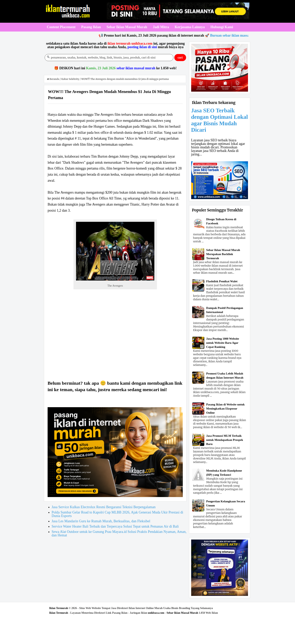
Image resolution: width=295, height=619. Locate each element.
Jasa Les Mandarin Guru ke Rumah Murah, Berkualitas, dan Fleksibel (101, 521)
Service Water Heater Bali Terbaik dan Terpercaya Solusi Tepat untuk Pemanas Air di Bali (115, 526)
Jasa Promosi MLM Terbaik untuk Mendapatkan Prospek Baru (224, 440)
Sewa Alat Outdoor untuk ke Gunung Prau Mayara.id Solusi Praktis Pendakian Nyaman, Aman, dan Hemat (119, 533)
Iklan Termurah (58, 608)
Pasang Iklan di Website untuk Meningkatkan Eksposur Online (225, 408)
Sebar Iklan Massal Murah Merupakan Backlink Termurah (223, 254)
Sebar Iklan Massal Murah (182, 612)
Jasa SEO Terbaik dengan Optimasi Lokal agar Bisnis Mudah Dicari (219, 120)
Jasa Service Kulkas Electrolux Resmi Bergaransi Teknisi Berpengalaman (104, 507)
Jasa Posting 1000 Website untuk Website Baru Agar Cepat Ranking (222, 342)
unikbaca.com (156, 612)
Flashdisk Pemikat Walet (222, 281)
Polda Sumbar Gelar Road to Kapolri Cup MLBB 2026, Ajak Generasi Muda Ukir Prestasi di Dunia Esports (117, 514)
